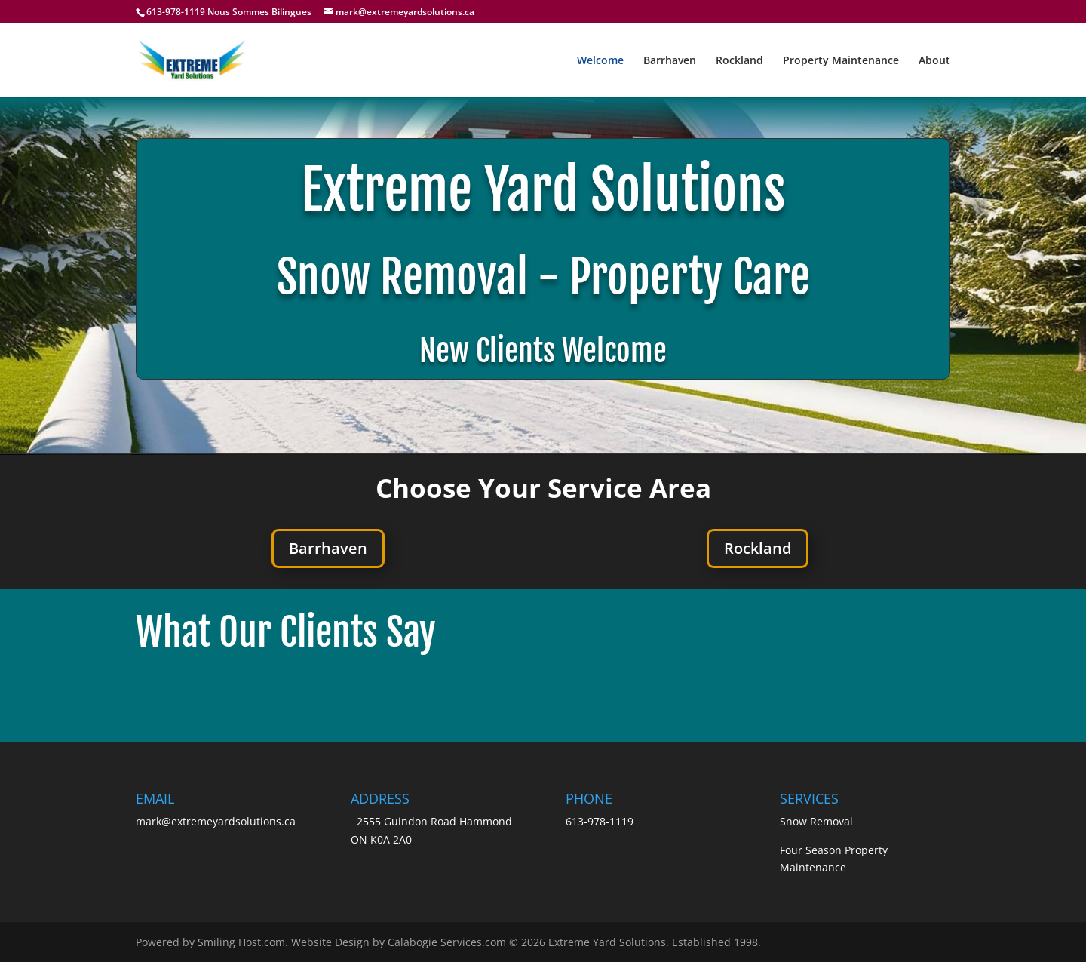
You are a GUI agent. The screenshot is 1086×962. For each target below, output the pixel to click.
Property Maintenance (841, 61)
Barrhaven (669, 61)
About (934, 61)
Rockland (739, 61)
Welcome (600, 61)
